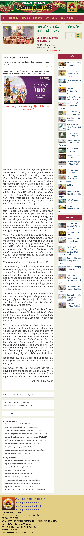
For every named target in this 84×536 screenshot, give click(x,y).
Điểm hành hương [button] (23, 24)
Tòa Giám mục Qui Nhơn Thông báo (74, 113)
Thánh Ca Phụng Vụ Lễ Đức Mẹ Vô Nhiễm (19, 430)
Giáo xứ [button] (26, 18)
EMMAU (70, 185)
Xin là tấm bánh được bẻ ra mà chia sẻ (73, 73)
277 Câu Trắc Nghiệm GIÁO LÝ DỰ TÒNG (73, 226)
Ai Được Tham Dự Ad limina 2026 (74, 98)
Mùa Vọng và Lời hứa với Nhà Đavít (17, 427)
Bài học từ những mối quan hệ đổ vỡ (17, 460)
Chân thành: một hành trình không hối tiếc (19, 483)
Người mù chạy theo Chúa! (14, 464)
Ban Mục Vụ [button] (51, 18)
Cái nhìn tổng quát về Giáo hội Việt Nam (69, 164)
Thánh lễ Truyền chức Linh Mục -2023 (73, 241)
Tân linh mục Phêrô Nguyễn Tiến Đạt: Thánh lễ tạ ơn (69, 279)
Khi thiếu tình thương (12, 477)
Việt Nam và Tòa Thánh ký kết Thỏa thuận (69, 289)
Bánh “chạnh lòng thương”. (14, 473)
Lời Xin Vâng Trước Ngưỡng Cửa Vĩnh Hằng (68, 178)
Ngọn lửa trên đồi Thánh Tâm (73, 119)
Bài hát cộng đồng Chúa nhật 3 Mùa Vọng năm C (21, 434)
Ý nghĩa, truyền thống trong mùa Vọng (18, 480)
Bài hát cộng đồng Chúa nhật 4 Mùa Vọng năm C (21, 437)
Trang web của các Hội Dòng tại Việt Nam (69, 82)
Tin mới (70, 56)
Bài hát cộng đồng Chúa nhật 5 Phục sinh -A (69, 65)
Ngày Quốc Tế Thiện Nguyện (14, 467)
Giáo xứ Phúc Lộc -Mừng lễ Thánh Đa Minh (74, 297)
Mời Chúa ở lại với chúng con (74, 171)
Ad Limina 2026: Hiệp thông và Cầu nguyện (69, 194)
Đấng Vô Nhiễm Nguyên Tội (14, 453)
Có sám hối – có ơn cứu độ (14, 424)
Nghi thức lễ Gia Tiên (73, 233)
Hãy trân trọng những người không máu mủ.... (20, 450)
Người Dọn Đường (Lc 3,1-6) (14, 487)
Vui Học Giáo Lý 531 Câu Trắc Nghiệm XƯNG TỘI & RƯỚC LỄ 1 (68, 251)
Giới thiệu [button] (13, 18)
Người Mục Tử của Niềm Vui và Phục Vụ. (68, 105)
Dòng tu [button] (37, 18)
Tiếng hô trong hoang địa (13, 447)
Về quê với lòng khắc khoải (73, 157)
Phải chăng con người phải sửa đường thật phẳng (22, 440)
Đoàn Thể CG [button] (67, 18)
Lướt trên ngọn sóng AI (72, 201)
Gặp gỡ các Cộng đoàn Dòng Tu (73, 134)
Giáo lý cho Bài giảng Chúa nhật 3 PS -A (74, 127)
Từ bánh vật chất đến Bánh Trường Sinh (73, 91)
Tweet (11, 413)
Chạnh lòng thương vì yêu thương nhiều (18, 443)
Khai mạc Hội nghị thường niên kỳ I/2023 (69, 260)
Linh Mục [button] (6, 24)
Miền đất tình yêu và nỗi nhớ (73, 150)
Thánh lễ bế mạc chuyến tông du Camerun (69, 142)
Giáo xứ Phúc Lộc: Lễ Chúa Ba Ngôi (74, 305)
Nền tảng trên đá (10, 470)
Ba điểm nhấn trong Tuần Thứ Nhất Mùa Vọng (20, 490)
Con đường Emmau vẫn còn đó (68, 208)
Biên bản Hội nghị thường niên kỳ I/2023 (74, 269)
